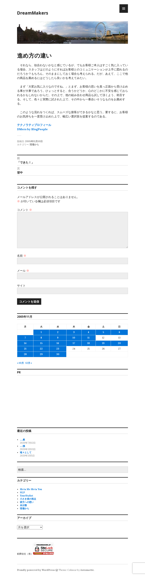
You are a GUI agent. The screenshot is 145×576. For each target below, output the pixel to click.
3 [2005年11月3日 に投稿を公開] (74, 332)
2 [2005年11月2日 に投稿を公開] (57, 332)
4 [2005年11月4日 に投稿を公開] (88, 332)
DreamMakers (32, 13)
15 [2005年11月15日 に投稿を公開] (41, 343)
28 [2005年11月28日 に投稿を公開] (25, 354)
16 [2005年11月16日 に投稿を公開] (58, 343)
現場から (34, 144)
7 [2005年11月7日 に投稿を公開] (25, 337)
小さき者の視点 (28, 498)
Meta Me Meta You (31, 489)
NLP (22, 492)
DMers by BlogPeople (32, 129)
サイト (21, 285)
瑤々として (25, 452)
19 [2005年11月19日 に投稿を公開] (103, 343)
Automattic (87, 570)
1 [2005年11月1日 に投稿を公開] (41, 332)
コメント (24, 210)
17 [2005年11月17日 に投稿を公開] (74, 343)
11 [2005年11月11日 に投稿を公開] (88, 337)
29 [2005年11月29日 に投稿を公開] (41, 354)
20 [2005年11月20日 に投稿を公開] (119, 343)
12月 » (28, 362)
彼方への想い (27, 502)
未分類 (23, 505)
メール (23, 270)
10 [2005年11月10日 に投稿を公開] (73, 337)
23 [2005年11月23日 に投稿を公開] (57, 348)
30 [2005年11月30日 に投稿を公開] (57, 354)
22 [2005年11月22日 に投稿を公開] (41, 348)
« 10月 (20, 362)
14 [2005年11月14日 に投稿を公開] (25, 343)
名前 (21, 255)
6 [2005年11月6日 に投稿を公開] (119, 332)
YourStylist (26, 495)
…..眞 (22, 439)
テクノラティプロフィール (34, 125)
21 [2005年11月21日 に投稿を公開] (25, 348)
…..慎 (22, 446)
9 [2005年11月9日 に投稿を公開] (57, 337)
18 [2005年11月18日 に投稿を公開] (88, 343)
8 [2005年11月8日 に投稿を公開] (41, 337)
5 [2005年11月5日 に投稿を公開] (103, 332)
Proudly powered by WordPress (36, 570)
